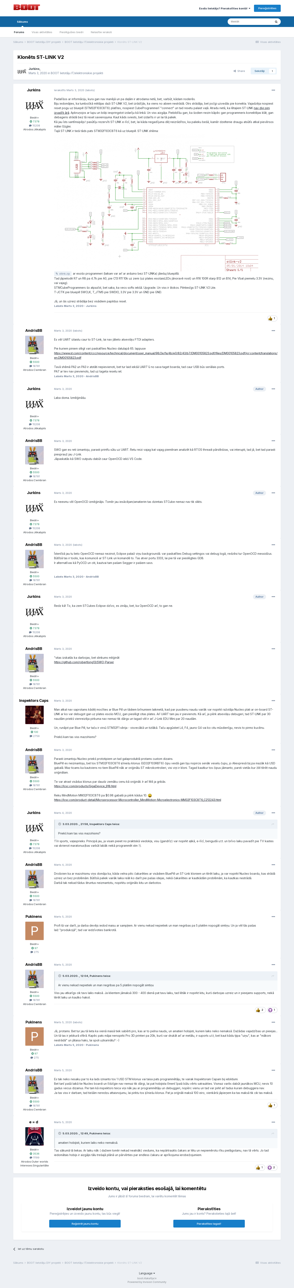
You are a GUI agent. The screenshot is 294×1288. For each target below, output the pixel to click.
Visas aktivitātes (42, 32)
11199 (34, 1157)
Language (147, 1273)
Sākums (22, 23)
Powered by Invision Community (147, 1282)
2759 (35, 736)
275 (34, 952)
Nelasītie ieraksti (101, 32)
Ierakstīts (69, 90)
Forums (19, 32)
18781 (34, 366)
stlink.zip (64, 273)
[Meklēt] (250, 21)
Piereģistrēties (267, 8)
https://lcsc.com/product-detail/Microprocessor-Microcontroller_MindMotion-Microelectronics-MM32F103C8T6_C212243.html (137, 800)
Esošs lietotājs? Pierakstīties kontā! (224, 8)
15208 (34, 125)
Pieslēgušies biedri (72, 32)
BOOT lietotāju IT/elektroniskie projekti (77, 73)
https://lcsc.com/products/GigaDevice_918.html (85, 786)
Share (239, 71)
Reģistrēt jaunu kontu (85, 1223)
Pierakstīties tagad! (209, 1223)
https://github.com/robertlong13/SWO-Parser (84, 662)
